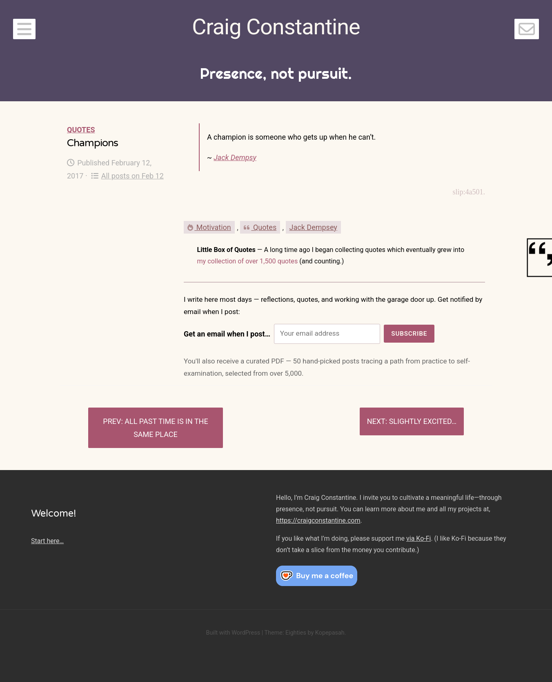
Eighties (295, 632)
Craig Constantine (276, 27)
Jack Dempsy (235, 157)
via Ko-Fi (418, 538)
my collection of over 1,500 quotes (247, 261)
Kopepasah (330, 632)
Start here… (47, 541)
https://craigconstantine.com (318, 520)
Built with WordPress (233, 632)
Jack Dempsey (313, 227)
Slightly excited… (422, 421)
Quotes (81, 129)
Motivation (209, 227)
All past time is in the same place (166, 428)
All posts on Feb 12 (127, 176)
